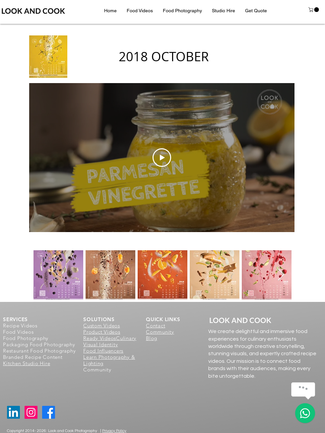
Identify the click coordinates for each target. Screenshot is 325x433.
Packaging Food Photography (39, 344)
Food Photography (25, 338)
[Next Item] (281, 274)
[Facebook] (48, 412)
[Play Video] (162, 157)
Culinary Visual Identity (109, 341)
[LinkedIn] (13, 412)
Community (160, 332)
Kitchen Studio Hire (26, 363)
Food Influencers (103, 351)
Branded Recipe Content (33, 357)
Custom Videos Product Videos (101, 328)
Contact (155, 325)
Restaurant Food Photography (39, 351)
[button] (140, 10)
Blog (151, 338)
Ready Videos (99, 338)
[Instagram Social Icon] (31, 412)
